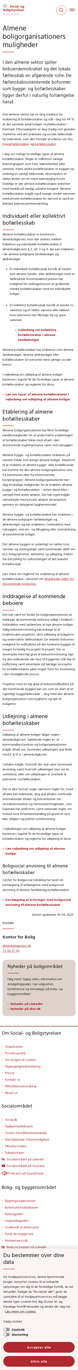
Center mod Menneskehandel (26, 1133)
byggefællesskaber (15, 144)
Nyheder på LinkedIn (26, 1004)
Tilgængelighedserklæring (23, 1066)
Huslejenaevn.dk (16, 1240)
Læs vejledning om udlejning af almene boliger (35, 850)
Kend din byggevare (19, 1234)
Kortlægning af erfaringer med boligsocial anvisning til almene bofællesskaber (38, 902)
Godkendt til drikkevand (21, 1227)
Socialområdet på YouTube (26, 1166)
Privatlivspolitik (15, 1053)
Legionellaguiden (17, 1220)
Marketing (20, 1334)
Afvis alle (39, 1361)
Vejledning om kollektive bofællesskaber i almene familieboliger (37, 335)
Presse (10, 1073)
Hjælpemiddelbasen (19, 1126)
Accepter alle (39, 1347)
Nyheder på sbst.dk (25, 1009)
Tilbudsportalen (15, 1146)
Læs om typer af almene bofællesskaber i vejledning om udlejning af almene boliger (37, 396)
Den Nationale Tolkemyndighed (27, 1139)
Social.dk (11, 1119)
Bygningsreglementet (20, 1201)
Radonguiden (14, 1214)
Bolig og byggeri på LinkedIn (26, 1247)
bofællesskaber (45, 144)
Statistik (18, 1329)
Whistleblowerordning (20, 1086)
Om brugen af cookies (20, 1060)
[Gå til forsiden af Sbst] (12, 10)
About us (11, 1093)
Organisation (14, 1046)
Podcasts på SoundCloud (22, 1173)
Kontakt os (12, 1079)
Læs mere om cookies (20, 1311)
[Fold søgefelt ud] (61, 10)
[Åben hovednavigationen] (74, 10)
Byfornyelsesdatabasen (21, 1207)
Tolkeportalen (14, 1153)
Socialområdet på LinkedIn (25, 1159)
